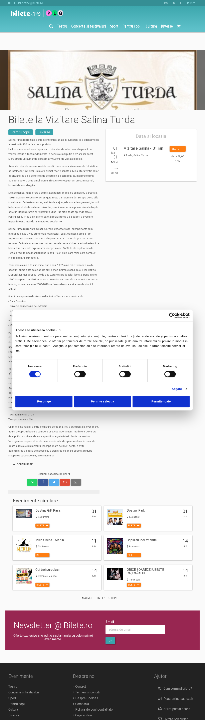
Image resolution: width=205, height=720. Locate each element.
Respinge (44, 401)
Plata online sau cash (174, 681)
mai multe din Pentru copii (102, 580)
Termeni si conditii (86, 675)
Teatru (12, 669)
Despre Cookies (85, 681)
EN (173, 3)
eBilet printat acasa (173, 691)
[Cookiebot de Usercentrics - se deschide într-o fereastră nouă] (172, 316)
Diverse (44, 115)
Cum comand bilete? (174, 671)
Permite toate (161, 401)
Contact (79, 669)
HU (181, 3)
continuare (22, 446)
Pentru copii (21, 115)
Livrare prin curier (172, 702)
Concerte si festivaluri (23, 675)
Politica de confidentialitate (93, 692)
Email (110, 604)
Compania (81, 686)
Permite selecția (102, 401)
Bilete (178, 131)
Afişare (177, 388)
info (191, 3)
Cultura (13, 692)
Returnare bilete (171, 712)
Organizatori (82, 698)
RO (166, 3)
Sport (12, 681)
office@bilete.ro (30, 3)
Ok (110, 623)
